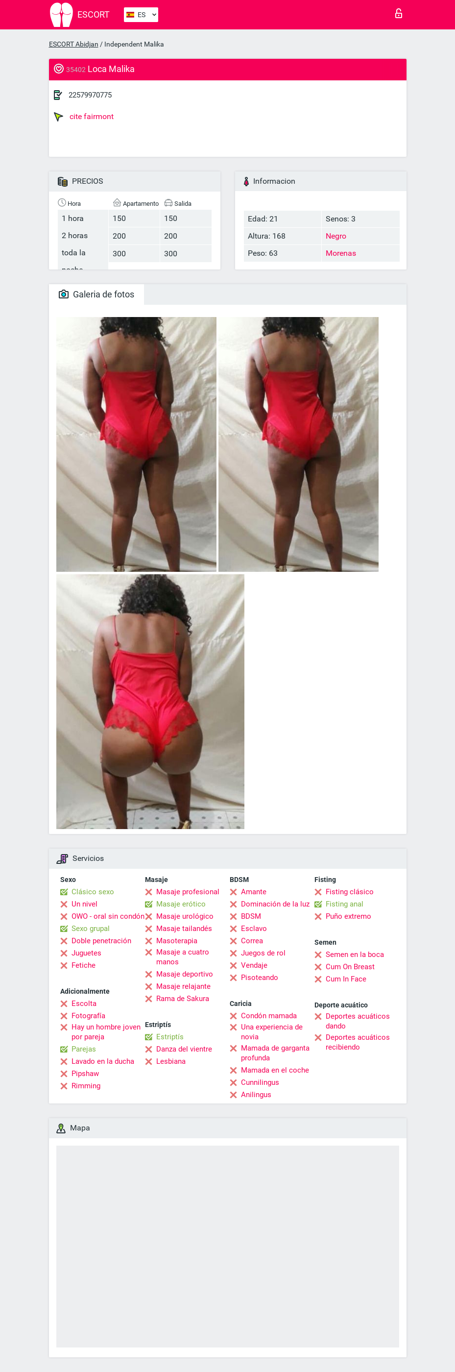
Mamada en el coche (275, 1070)
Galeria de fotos (96, 294)
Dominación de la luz (275, 904)
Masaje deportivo (184, 974)
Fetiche (84, 965)
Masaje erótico (181, 904)
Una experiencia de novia (272, 1032)
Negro (336, 236)
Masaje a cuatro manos (182, 957)
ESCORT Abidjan (73, 44)
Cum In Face (346, 979)
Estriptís (170, 1036)
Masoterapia (176, 940)
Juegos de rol (263, 953)
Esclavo (254, 928)
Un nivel (84, 904)
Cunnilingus (260, 1082)
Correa (252, 940)
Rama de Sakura (182, 998)
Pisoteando (259, 977)
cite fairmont (84, 117)
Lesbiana (171, 1061)
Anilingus (256, 1094)
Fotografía (88, 1015)
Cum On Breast (350, 966)
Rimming (86, 1085)
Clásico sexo (93, 891)
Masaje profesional (187, 891)
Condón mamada (269, 1015)
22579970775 (90, 95)
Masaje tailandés (184, 928)
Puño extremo (348, 916)
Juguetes (86, 953)
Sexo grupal (91, 928)
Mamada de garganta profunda (275, 1053)
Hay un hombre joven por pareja (106, 1032)
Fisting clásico (350, 891)
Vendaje (254, 965)
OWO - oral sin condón (108, 916)
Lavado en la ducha (103, 1061)
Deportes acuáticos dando (358, 1021)
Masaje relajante (183, 986)
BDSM (251, 916)
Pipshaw (85, 1073)
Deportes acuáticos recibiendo (358, 1042)
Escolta (84, 1003)
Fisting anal (344, 904)
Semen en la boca (355, 954)
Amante (253, 891)
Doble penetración (101, 940)
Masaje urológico (185, 916)
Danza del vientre (184, 1049)
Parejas (84, 1049)
